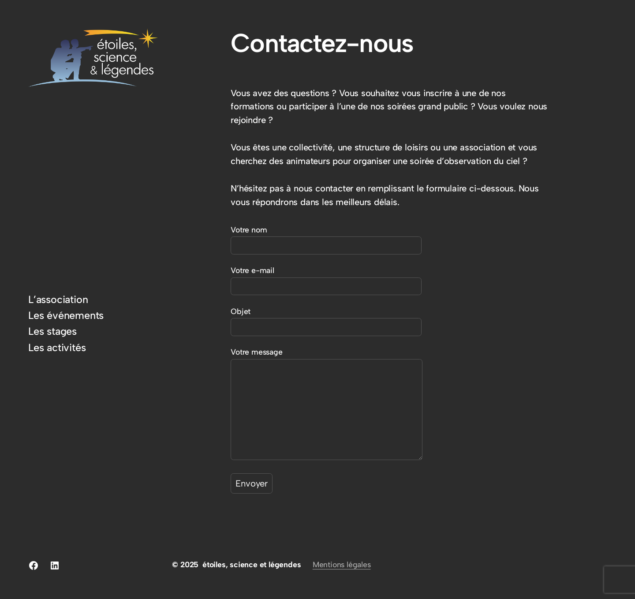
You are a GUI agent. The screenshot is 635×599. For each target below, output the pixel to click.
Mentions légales (342, 564)
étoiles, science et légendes (251, 564)
